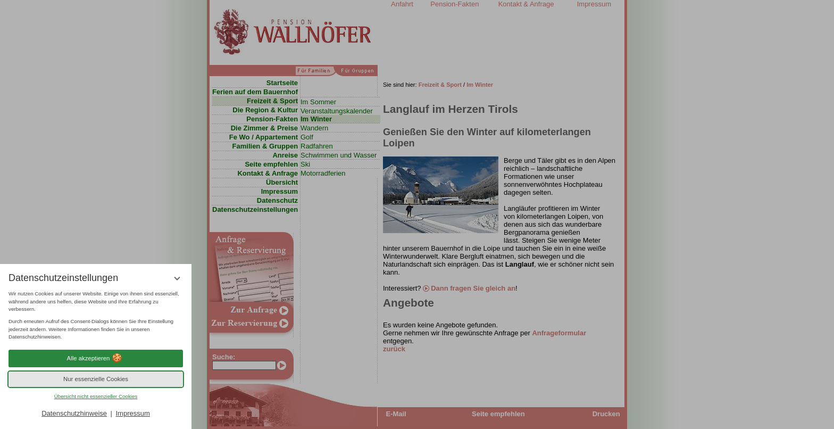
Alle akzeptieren (96, 358)
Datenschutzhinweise (74, 413)
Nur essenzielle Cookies (95, 379)
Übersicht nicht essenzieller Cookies (96, 396)
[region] (96, 315)
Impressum (132, 413)
